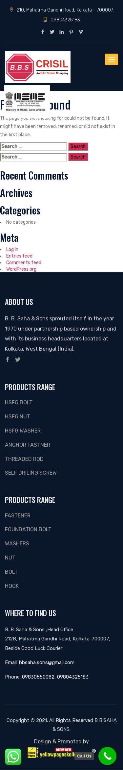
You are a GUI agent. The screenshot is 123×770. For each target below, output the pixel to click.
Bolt (11, 572)
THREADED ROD (24, 459)
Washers (17, 543)
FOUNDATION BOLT (28, 529)
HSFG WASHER (23, 431)
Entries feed (19, 256)
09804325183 (61, 19)
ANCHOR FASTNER (27, 445)
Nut (10, 558)
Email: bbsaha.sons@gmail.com (39, 662)
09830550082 (38, 677)
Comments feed (23, 262)
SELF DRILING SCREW (31, 473)
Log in (12, 249)
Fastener (18, 515)
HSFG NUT (17, 416)
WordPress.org (21, 269)
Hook (12, 586)
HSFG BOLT (18, 402)
